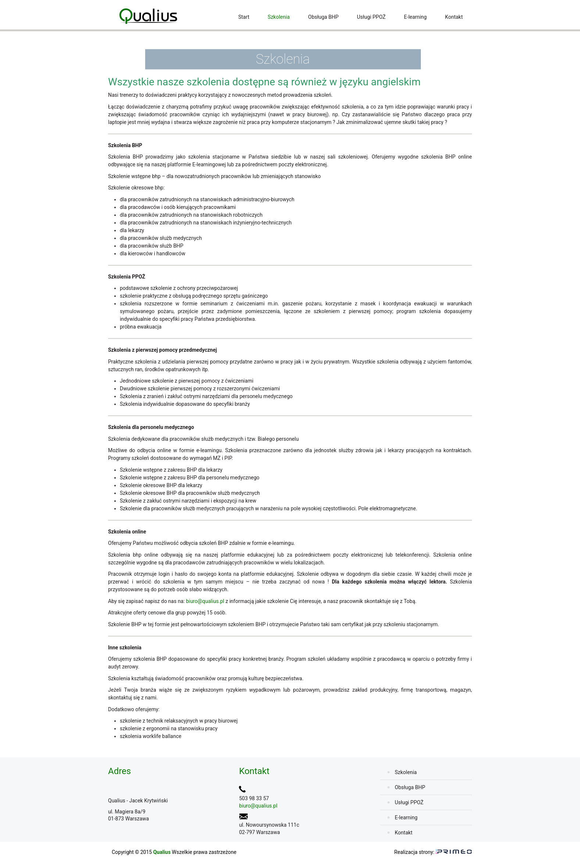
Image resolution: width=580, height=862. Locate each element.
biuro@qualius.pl (205, 601)
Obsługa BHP (323, 17)
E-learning (415, 17)
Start (243, 17)
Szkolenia (279, 17)
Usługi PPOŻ (371, 17)
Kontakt (454, 17)
